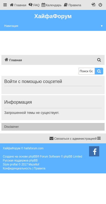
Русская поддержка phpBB (20, 160)
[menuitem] (17, 5)
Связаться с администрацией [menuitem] (73, 138)
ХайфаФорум (53, 16)
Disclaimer (11, 126)
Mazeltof (34, 164)
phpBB (33, 156)
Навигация (55, 26)
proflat (14, 164)
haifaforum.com (34, 148)
